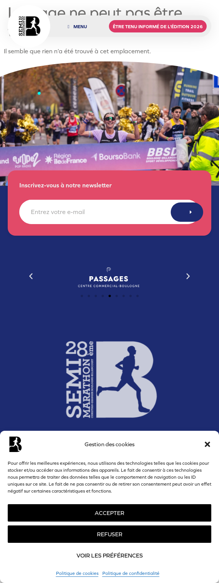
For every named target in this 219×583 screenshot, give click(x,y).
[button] (207, 444)
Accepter (109, 513)
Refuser (109, 534)
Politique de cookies (77, 573)
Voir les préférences (109, 555)
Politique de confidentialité (131, 573)
